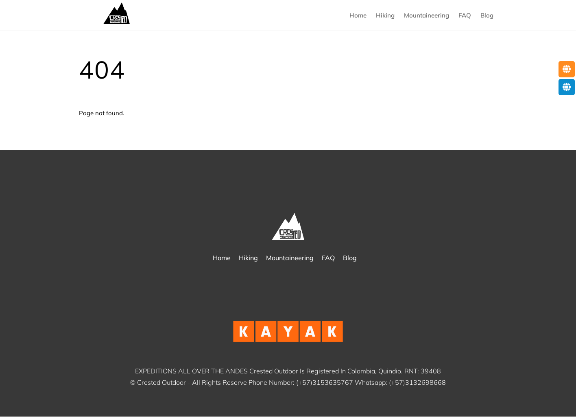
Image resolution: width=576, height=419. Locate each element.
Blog (486, 16)
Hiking (385, 16)
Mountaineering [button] (426, 16)
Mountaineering (290, 260)
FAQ (464, 16)
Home (358, 16)
